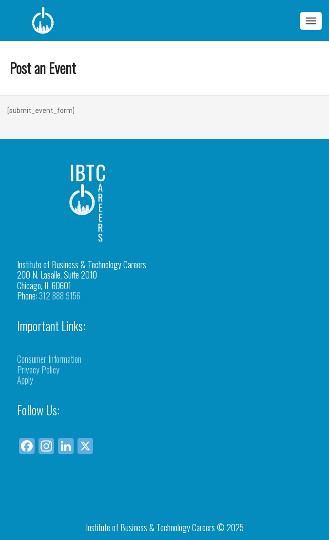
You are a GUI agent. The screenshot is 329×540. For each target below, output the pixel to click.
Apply (25, 379)
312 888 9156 (59, 295)
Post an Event (43, 67)
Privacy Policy (38, 369)
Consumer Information (49, 359)
